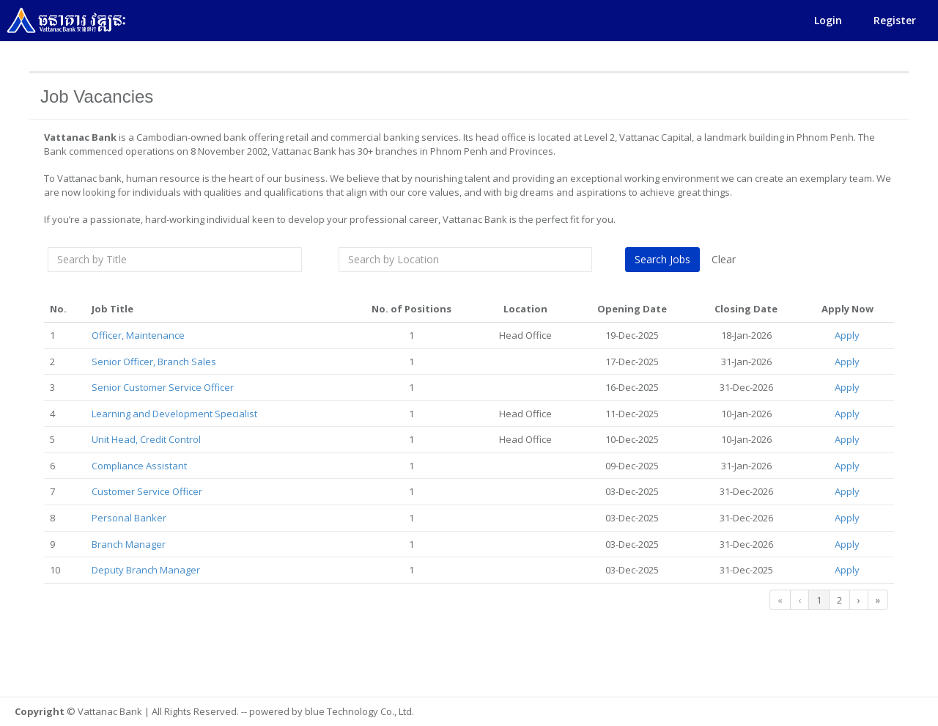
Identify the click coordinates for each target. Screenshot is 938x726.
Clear (724, 259)
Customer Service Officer (147, 491)
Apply (847, 335)
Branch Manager (129, 544)
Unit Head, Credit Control (147, 439)
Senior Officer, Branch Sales (154, 361)
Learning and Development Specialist (175, 413)
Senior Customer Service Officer (163, 387)
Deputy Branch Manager (146, 569)
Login (828, 20)
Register (895, 20)
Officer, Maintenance (138, 335)
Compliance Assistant (140, 465)
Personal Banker (129, 517)
